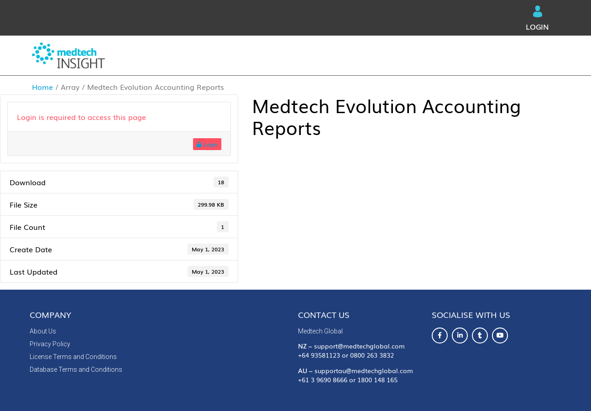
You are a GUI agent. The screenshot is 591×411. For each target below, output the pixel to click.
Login (537, 18)
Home (42, 86)
